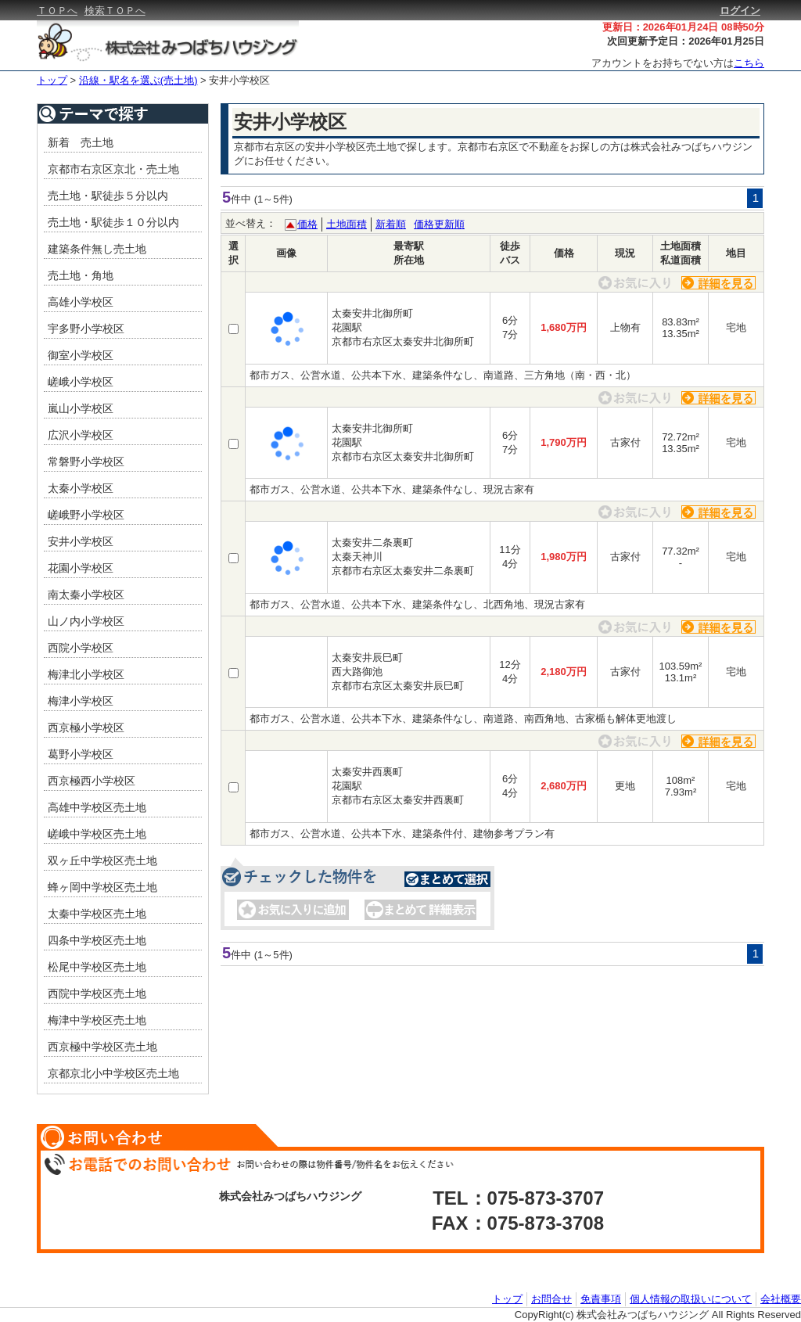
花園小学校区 (80, 568)
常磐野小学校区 (86, 461)
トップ (52, 80)
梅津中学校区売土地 (97, 1020)
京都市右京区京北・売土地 (113, 169)
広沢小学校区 (80, 435)
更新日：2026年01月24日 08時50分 (683, 27)
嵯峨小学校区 (80, 381)
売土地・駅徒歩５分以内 (108, 195)
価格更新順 (439, 224)
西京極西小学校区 (91, 780)
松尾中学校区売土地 (97, 967)
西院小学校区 (80, 647)
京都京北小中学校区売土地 (113, 1073)
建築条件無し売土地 (97, 248)
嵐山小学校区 (80, 408)
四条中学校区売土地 (97, 940)
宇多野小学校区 (86, 328)
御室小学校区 (80, 355)
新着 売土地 (80, 142)
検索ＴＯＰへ (114, 10)
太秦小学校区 (80, 488)
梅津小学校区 (80, 701)
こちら (749, 63)
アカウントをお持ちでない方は (677, 63)
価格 (307, 224)
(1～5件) (273, 199)
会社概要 (780, 1299)
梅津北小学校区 (86, 674)
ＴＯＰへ (57, 10)
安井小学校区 (239, 80)
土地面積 (346, 224)
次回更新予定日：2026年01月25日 (685, 41)
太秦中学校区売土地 (97, 913)
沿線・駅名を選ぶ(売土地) (138, 80)
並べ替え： (250, 223)
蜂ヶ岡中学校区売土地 (102, 887)
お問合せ (551, 1299)
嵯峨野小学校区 (86, 514)
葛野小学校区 (80, 754)
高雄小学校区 (80, 302)
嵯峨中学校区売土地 (97, 834)
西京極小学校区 (86, 727)
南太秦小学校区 (86, 594)
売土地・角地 (80, 275)
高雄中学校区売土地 (97, 807)
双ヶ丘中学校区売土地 (102, 860)
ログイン (740, 10)
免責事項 (600, 1299)
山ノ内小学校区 (86, 621)
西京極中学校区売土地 (102, 1046)
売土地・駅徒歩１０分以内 (113, 222)
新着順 (390, 224)
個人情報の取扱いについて (691, 1299)
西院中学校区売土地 (97, 993)
